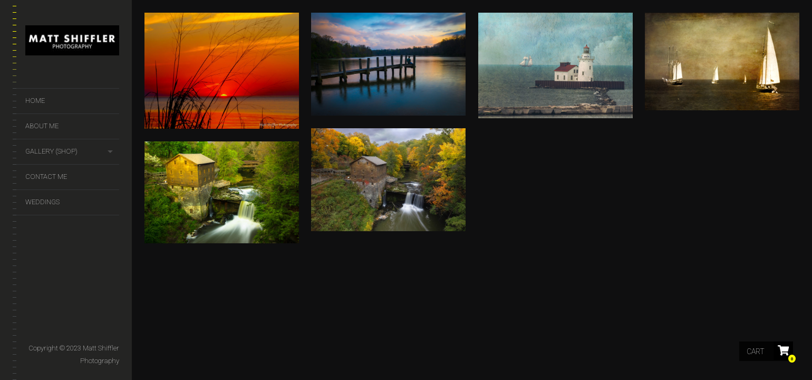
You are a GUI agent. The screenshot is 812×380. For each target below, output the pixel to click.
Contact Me (46, 176)
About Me (42, 126)
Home (35, 100)
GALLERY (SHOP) (51, 151)
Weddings (42, 202)
